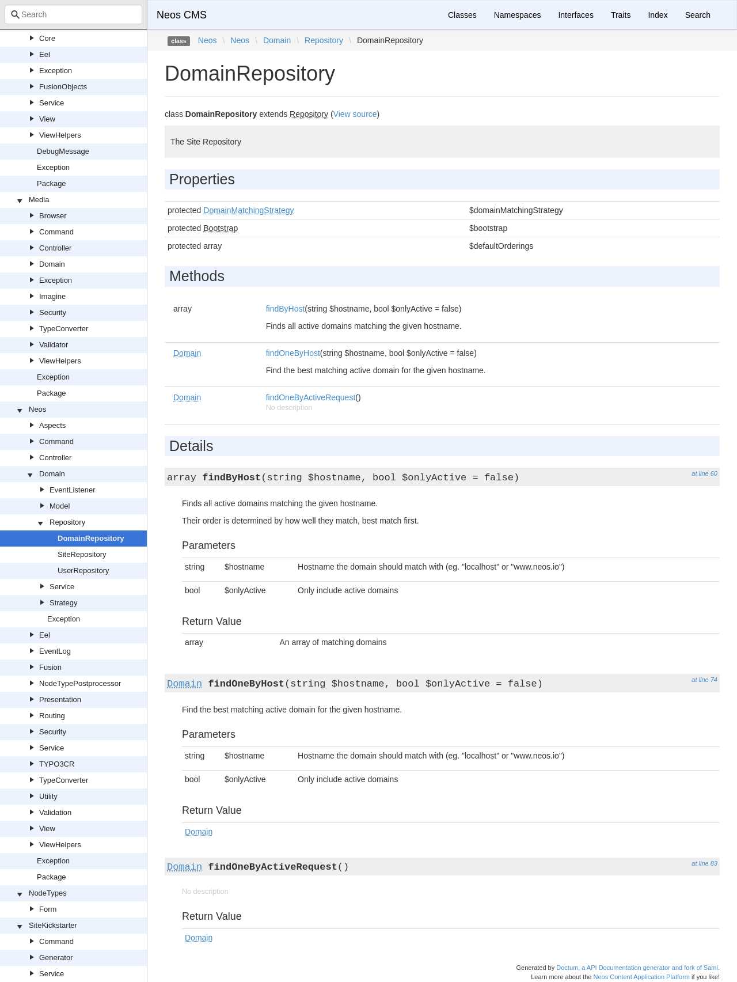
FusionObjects (63, 86)
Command (56, 232)
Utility (48, 796)
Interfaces (575, 15)
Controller (55, 248)
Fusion (50, 667)
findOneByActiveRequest (311, 397)
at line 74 (704, 679)
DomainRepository (91, 538)
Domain (52, 264)
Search (698, 15)
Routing (52, 715)
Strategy (63, 602)
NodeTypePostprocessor (80, 683)
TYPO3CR (56, 764)
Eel (44, 54)
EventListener (73, 490)
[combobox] (73, 14)
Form (47, 909)
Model (60, 506)
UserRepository (83, 570)
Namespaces (517, 15)
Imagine (52, 296)
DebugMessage (63, 151)
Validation (55, 812)
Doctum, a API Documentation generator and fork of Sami (637, 967)
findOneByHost (293, 353)
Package (51, 183)
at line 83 (704, 863)
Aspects (52, 425)
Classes (462, 15)
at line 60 (704, 473)
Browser (53, 215)
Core (47, 38)
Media (39, 199)
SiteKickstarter (53, 925)
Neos (37, 409)
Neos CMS (182, 15)
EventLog (55, 651)
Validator (53, 344)
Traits (620, 15)
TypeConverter (63, 328)
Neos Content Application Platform (641, 976)
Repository (67, 522)
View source (355, 114)
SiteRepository (82, 554)
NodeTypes (48, 893)
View (47, 119)
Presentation (60, 699)
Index (657, 15)
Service (51, 102)
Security (52, 312)
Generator (56, 957)
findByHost (285, 308)
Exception (55, 70)
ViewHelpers (60, 135)
